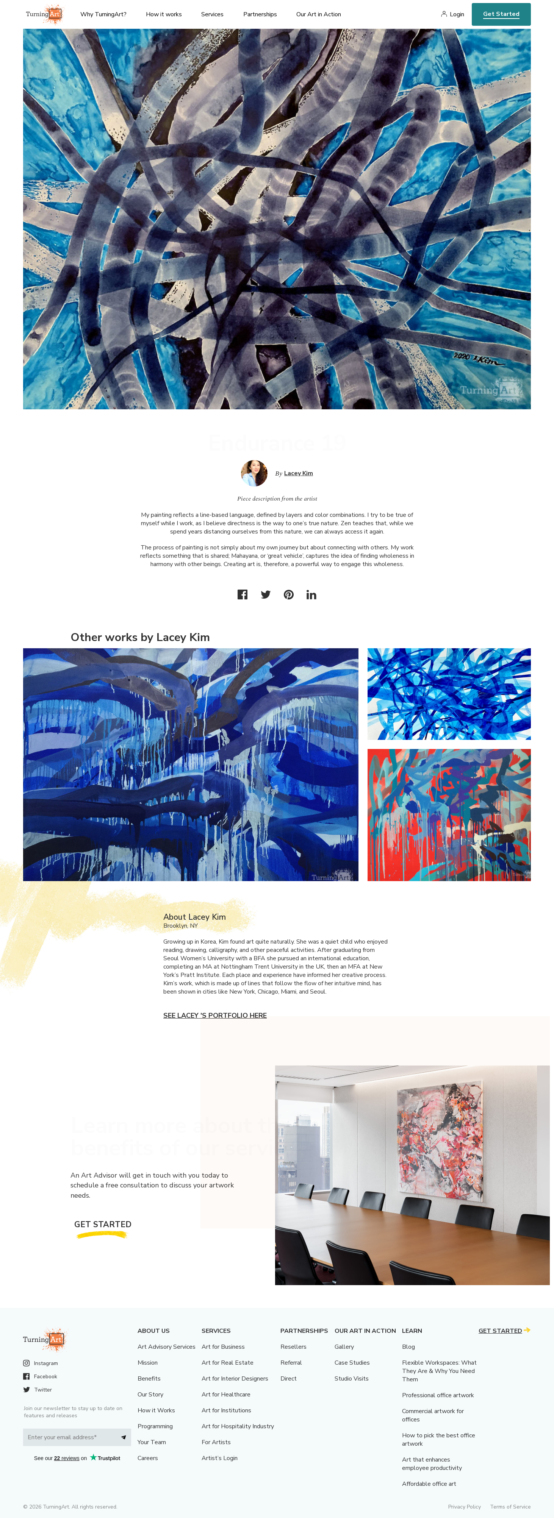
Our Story (150, 1394)
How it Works (156, 1410)
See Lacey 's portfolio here (215, 1015)
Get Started (501, 14)
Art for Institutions (226, 1410)
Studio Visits (352, 1378)
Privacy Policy (464, 1506)
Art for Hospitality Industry (238, 1426)
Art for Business (223, 1347)
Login (457, 14)
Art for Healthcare (226, 1394)
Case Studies (352, 1363)
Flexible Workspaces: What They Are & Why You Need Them (439, 1371)
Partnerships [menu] (260, 14)
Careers (148, 1458)
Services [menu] (212, 14)
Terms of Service (510, 1506)
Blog (408, 1347)
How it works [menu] (164, 14)
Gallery (344, 1347)
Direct (288, 1378)
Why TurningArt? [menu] (103, 14)
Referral (291, 1363)
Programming (155, 1426)
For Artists (216, 1442)
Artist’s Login (220, 1458)
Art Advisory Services (167, 1347)
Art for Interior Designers (235, 1378)
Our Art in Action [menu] (318, 14)
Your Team (152, 1442)
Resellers (293, 1347)
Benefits (149, 1378)
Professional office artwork (438, 1395)
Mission (148, 1363)
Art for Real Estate (228, 1363)
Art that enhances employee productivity (432, 1464)
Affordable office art (429, 1484)
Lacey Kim (298, 473)
